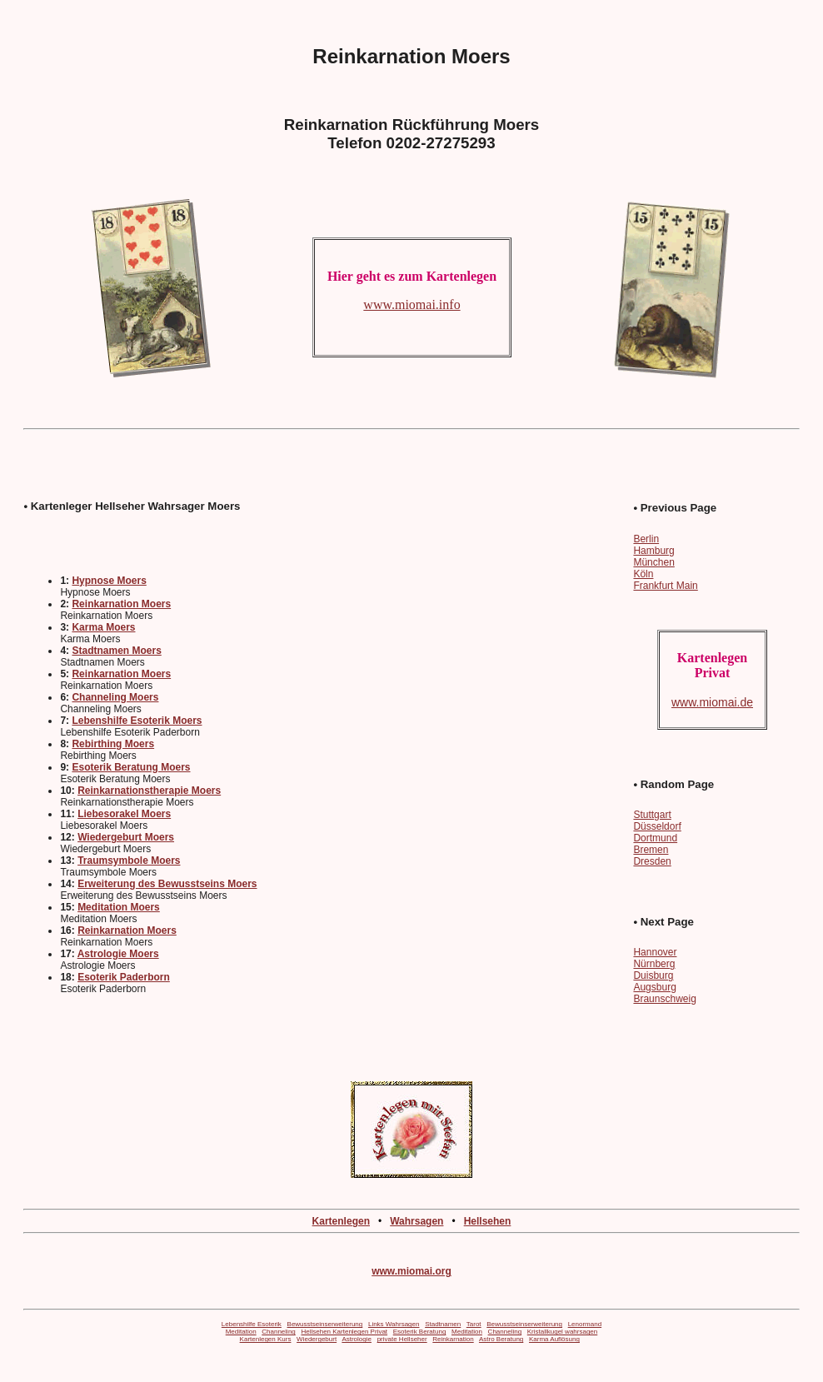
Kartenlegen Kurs (266, 1339)
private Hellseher (402, 1339)
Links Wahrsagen (394, 1324)
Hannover (654, 952)
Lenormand (584, 1324)
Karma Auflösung (554, 1339)
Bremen (650, 850)
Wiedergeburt (317, 1339)
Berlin (646, 539)
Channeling (278, 1331)
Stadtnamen (443, 1324)
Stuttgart (652, 815)
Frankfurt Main (665, 585)
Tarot (473, 1324)
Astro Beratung (501, 1339)
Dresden (652, 861)
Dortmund (655, 838)
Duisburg (653, 975)
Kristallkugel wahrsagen (562, 1331)
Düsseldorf (657, 826)
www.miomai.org (411, 1271)
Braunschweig (664, 999)
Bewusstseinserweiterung (325, 1324)
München (653, 562)
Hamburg (653, 550)
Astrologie (357, 1339)
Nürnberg (654, 964)
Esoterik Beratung (419, 1331)
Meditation (241, 1331)
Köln (643, 574)
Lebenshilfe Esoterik (252, 1324)
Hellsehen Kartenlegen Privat (344, 1331)
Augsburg (654, 987)
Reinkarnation (452, 1339)
